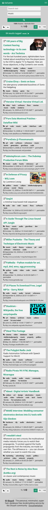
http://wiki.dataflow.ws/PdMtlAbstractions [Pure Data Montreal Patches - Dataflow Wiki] (19, 134)
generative (14, 145)
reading (37, 480)
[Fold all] (8, 27)
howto (6, 145)
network (22, 340)
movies (36, 105)
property (30, 337)
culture (22, 68)
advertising (20, 456)
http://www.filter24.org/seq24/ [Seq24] (15, 213)
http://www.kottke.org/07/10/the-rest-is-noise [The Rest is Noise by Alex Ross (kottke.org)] (20, 485)
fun (28, 91)
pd (7, 126)
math (15, 247)
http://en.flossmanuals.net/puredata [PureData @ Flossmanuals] (17, 150)
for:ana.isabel (15, 320)
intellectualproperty (11, 71)
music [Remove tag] (25, 33)
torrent (27, 293)
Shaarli (10, 500)
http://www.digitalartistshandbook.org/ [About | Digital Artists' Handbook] (18, 405)
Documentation (36, 505)
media (15, 68)
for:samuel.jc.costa (18, 400)
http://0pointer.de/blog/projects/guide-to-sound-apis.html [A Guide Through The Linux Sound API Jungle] (24, 234)
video (8, 105)
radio (8, 293)
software (21, 105)
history (8, 68)
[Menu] (46, 3)
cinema (8, 335)
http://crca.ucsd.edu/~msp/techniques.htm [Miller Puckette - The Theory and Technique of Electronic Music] (19, 257)
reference (7, 129)
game (22, 91)
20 (36, 27)
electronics (29, 395)
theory (22, 71)
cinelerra (21, 108)
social (14, 188)
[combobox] (24, 13)
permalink (24, 73)
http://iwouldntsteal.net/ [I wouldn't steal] (12, 463)
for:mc (6, 400)
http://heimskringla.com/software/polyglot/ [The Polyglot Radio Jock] (19, 365)
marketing (9, 456)
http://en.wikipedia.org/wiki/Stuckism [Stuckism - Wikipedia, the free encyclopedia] (17, 325)
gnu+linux (24, 145)
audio (25, 126)
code (12, 126)
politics (8, 185)
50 (40, 27)
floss (29, 105)
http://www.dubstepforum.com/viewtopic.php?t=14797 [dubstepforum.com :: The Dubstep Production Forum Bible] (24, 169)
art (7, 318)
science (29, 247)
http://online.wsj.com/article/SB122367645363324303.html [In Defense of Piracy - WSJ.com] (25, 193)
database (23, 335)
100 (44, 27)
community (36, 378)
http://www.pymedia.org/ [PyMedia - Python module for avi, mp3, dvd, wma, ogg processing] (13, 280)
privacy (6, 188)
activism (21, 318)
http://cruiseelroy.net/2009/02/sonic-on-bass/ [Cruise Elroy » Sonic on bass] (20, 96)
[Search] (24, 20)
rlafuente (7, 3)
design (20, 395)
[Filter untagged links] (4, 27)
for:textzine (22, 381)
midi (18, 206)
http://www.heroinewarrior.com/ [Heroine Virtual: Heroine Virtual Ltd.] (15, 113)
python (8, 270)
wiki (40, 126)
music (30, 68)
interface (33, 126)
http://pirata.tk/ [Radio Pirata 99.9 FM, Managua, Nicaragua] (9, 386)
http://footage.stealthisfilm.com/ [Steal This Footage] (16, 345)
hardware (9, 422)
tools (5, 208)
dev (13, 206)
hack (31, 335)
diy (16, 422)
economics (32, 71)
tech (13, 105)
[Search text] (24, 8)
